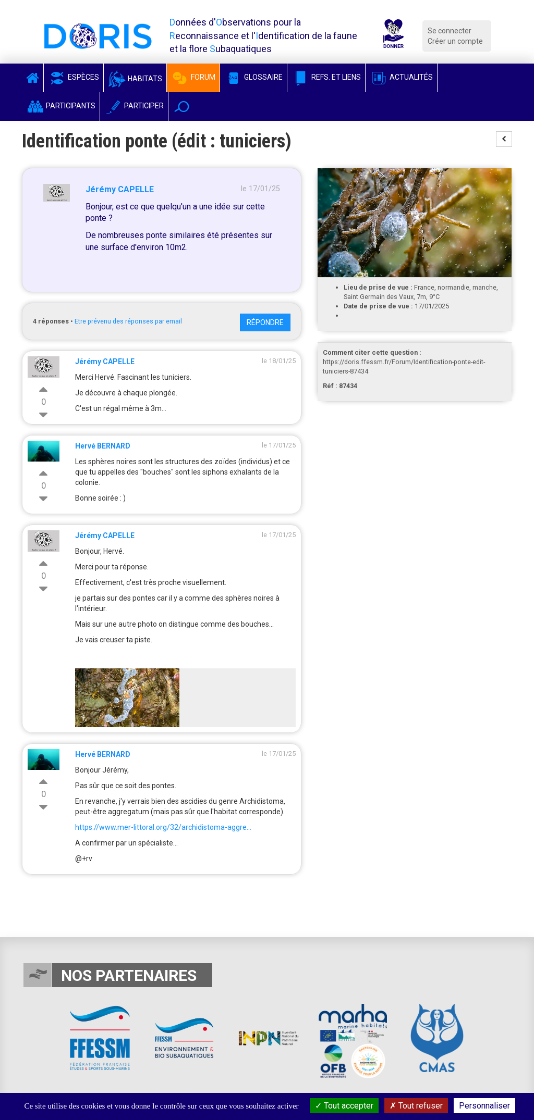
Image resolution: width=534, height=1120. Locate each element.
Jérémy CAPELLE (120, 189)
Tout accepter (344, 1106)
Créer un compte (455, 41)
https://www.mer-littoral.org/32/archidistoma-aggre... (163, 827)
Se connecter (449, 31)
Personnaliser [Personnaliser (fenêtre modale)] (484, 1106)
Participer (134, 106)
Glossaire (253, 77)
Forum (193, 77)
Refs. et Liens (326, 77)
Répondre (265, 322)
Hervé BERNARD (102, 446)
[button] (181, 106)
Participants (60, 106)
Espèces (73, 77)
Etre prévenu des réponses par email (128, 321)
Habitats (135, 78)
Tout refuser (416, 1106)
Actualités (401, 77)
